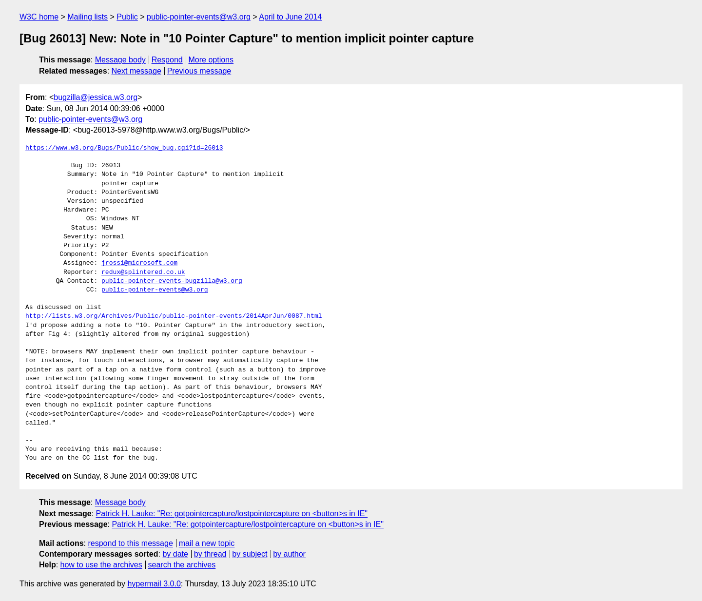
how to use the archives (101, 565)
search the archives (182, 565)
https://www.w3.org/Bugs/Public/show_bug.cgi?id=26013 (124, 148)
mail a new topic (207, 543)
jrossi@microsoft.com (139, 263)
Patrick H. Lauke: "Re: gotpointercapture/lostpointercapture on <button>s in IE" (232, 513)
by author (289, 554)
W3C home (39, 17)
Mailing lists (87, 17)
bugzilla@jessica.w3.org (95, 97)
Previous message (199, 71)
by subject (249, 554)
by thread (210, 554)
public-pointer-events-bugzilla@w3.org (171, 281)
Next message (136, 71)
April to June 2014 (290, 17)
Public (127, 17)
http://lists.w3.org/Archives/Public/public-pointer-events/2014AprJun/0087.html (173, 316)
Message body (120, 60)
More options (211, 60)
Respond (167, 60)
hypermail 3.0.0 (153, 584)
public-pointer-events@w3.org (199, 17)
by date (175, 554)
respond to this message (130, 543)
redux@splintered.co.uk (143, 272)
